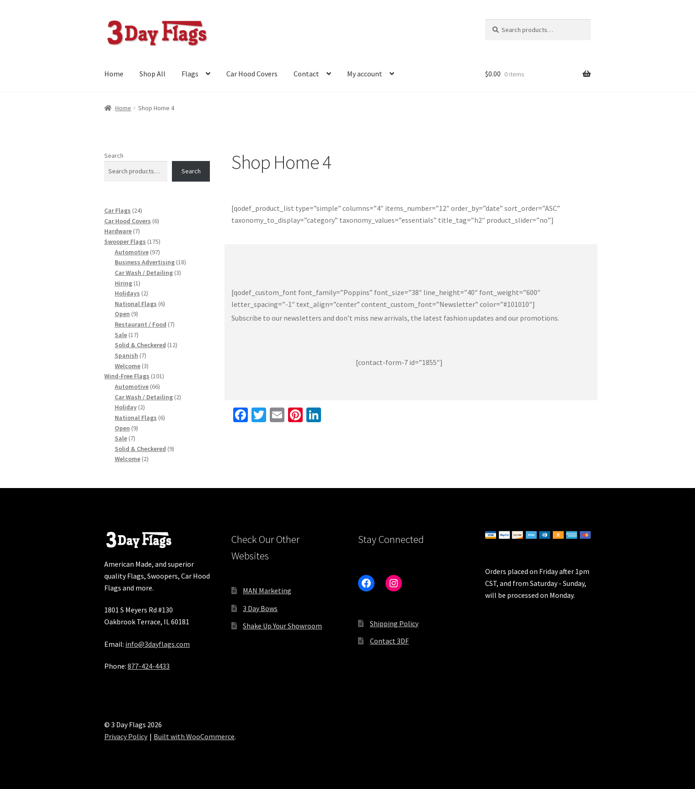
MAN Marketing (267, 590)
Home (113, 73)
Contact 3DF (389, 640)
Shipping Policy (394, 623)
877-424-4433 (149, 666)
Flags (190, 73)
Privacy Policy (125, 736)
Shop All (152, 73)
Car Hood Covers (252, 73)
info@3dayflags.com (157, 644)
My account (364, 73)
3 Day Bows (260, 608)
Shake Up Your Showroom (282, 625)
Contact (306, 73)
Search (113, 155)
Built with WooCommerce (194, 736)
